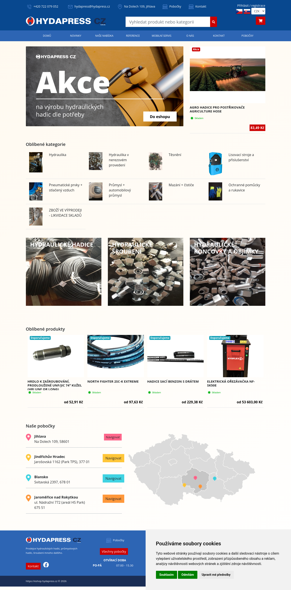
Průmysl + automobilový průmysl (120, 190)
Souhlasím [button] (166, 574)
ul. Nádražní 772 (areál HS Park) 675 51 (59, 502)
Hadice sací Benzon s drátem (173, 381)
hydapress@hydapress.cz (92, 6)
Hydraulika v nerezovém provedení (119, 159)
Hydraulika (57, 154)
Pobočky (171, 6)
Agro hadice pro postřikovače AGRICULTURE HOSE (217, 109)
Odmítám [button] (187, 574)
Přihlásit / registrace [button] (251, 5)
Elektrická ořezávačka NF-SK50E (231, 383)
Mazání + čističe (181, 185)
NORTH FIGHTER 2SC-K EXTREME (113, 381)
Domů (47, 36)
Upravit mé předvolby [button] (216, 574)
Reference (133, 36)
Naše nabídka (104, 36)
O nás (190, 36)
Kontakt (197, 6)
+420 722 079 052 (45, 6)
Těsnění (175, 154)
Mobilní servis (161, 36)
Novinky (75, 36)
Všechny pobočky (114, 551)
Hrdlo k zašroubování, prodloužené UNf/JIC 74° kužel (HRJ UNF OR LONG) (55, 385)
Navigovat (113, 437)
